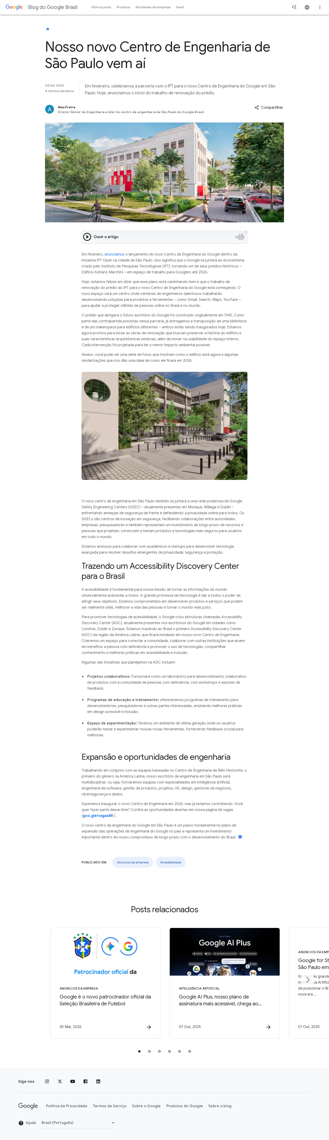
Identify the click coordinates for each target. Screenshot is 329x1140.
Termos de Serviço (110, 1106)
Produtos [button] (123, 7)
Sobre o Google (146, 1106)
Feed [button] (180, 7)
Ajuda (27, 1123)
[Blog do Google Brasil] (47, 29)
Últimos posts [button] (101, 7)
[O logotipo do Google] (28, 1106)
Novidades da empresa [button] (153, 7)
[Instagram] (47, 1081)
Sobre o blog (219, 1106)
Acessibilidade (170, 862)
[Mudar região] (79, 1122)
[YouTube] (72, 1081)
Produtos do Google (184, 1106)
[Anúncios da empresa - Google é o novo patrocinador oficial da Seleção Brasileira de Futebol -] (105, 983)
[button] (269, 108)
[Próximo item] (307, 980)
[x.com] (59, 1081)
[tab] (139, 1051)
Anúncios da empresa (133, 862)
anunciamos (114, 254)
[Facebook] (85, 1081)
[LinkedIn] (98, 1081)
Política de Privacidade (66, 1106)
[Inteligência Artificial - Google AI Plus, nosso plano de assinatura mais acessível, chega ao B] (224, 983)
